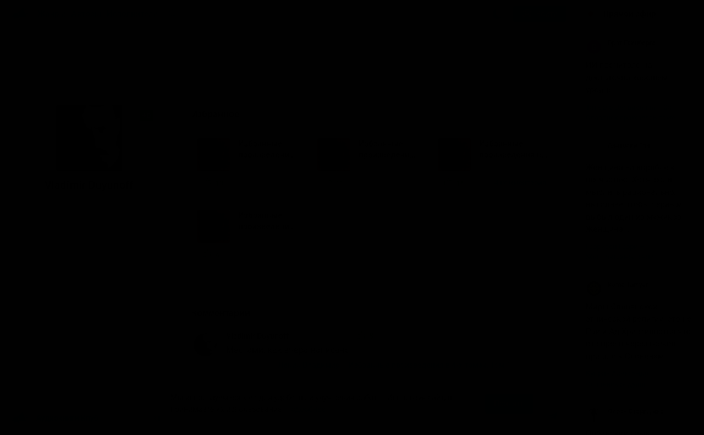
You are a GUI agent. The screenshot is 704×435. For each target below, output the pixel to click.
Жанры (51, 14)
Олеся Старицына (625, 411)
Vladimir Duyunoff (257, 336)
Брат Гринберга (621, 43)
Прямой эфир (629, 14)
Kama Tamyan (618, 284)
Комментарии (225, 313)
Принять (509, 403)
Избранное (220, 114)
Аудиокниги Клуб (54, 418)
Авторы (87, 14)
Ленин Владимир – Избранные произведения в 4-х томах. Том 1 (394, 365)
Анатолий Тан (618, 145)
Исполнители (132, 14)
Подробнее (306, 409)
